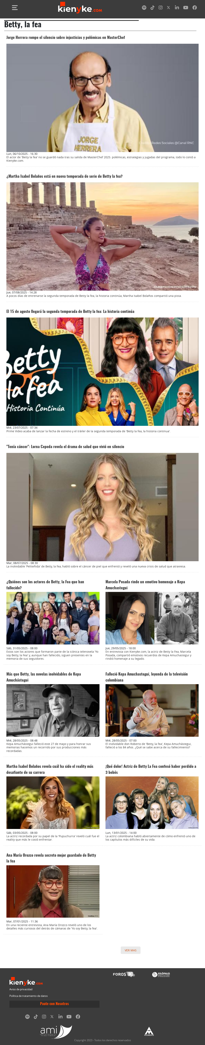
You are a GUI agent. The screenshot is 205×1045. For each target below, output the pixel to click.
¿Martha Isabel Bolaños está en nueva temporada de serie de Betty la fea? (64, 177)
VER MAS (131, 950)
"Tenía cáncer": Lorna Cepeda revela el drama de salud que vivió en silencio (65, 447)
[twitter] (169, 8)
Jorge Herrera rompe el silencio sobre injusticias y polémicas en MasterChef (65, 38)
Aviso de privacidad (20, 989)
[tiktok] (153, 8)
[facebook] (194, 8)
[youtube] (185, 8)
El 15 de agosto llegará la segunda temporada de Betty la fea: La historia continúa (70, 312)
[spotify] (144, 8)
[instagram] (161, 8)
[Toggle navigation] (14, 7)
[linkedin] (177, 8)
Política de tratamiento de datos (28, 996)
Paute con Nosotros (54, 1004)
